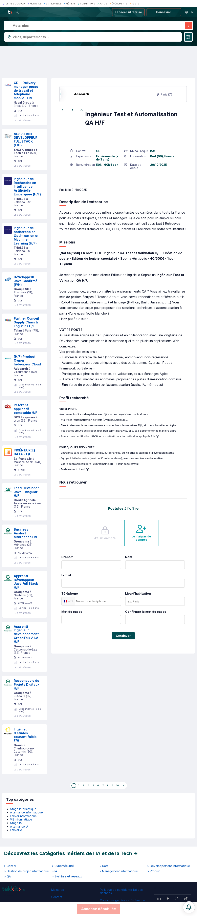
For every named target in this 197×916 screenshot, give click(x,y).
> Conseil (10, 866)
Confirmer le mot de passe (145, 611)
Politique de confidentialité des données (121, 891)
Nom (128, 557)
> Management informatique (119, 871)
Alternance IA (19, 826)
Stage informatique (23, 809)
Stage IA (16, 823)
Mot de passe (71, 611)
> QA (7, 876)
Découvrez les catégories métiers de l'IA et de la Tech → (71, 853)
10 (117, 785)
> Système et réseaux (67, 876)
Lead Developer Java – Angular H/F (26, 492)
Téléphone (69, 593)
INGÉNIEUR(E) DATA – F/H (24, 452)
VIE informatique (21, 819)
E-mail (66, 575)
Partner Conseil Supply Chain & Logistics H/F (26, 322)
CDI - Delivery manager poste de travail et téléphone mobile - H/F (26, 90)
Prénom (67, 557)
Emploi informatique (23, 816)
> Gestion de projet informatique (26, 871)
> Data (104, 866)
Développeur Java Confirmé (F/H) (25, 281)
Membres (57, 889)
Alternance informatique (26, 812)
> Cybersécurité (63, 866)
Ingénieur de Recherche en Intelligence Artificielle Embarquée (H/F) (27, 186)
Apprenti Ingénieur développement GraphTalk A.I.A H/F (26, 634)
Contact (56, 897)
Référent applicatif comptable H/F (25, 409)
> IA (54, 871)
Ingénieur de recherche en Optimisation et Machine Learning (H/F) (26, 235)
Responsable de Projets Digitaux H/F (26, 684)
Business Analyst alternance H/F (26, 533)
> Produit (153, 871)
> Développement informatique (168, 866)
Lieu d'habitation (138, 593)
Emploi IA (16, 830)
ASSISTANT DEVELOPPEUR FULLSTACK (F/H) (25, 139)
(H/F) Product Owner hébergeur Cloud (27, 360)
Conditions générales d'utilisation (122, 900)
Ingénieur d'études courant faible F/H (25, 735)
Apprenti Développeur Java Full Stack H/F (26, 581)
